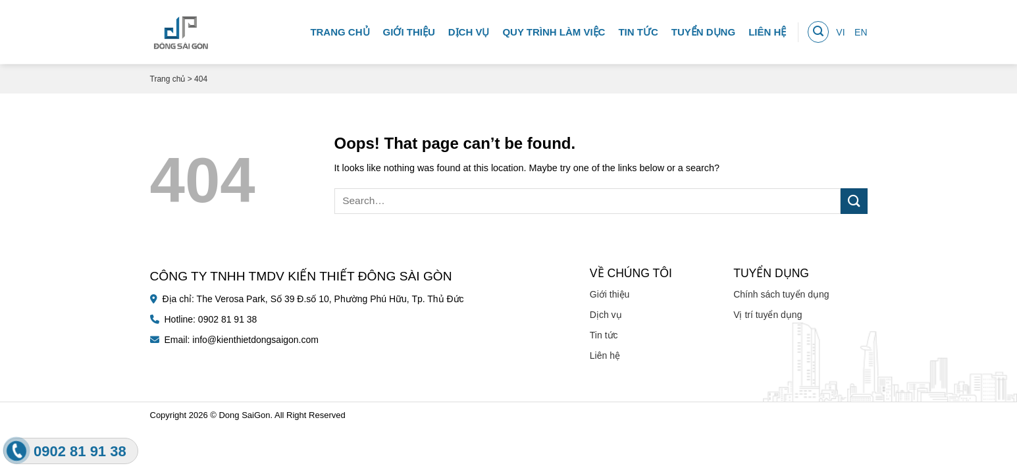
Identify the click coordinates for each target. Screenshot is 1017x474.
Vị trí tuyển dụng (767, 314)
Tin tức (638, 29)
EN (860, 29)
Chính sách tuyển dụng (781, 294)
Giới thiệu (409, 29)
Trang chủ (339, 29)
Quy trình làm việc (553, 29)
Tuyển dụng (703, 29)
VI (840, 29)
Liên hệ (767, 29)
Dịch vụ (469, 29)
